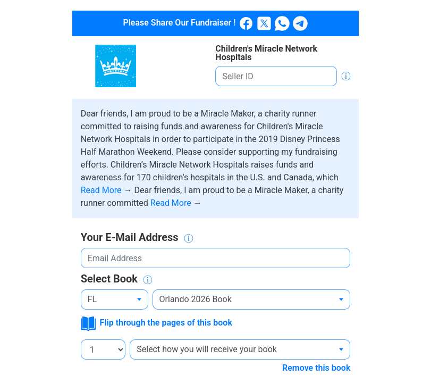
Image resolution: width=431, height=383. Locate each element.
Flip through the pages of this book (156, 323)
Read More (102, 190)
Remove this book (316, 368)
